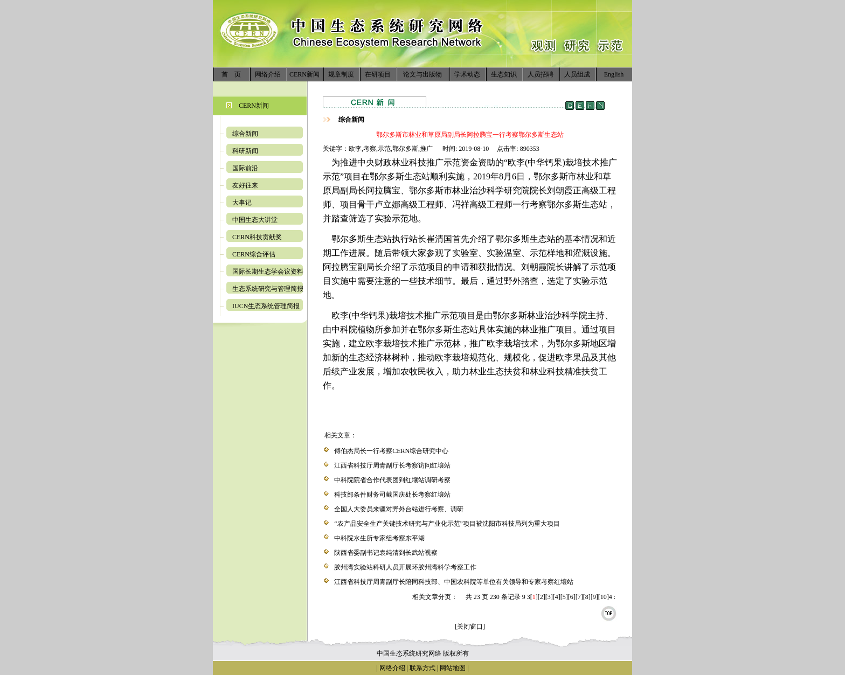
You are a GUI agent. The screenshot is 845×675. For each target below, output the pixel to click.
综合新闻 (245, 133)
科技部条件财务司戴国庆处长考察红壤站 (392, 494)
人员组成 (577, 74)
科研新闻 (245, 151)
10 (603, 597)
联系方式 (421, 668)
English (614, 74)
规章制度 (341, 74)
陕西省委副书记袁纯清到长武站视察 (386, 552)
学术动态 (467, 74)
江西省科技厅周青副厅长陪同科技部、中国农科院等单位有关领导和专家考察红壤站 (453, 582)
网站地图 (453, 668)
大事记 (242, 202)
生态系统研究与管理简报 (267, 289)
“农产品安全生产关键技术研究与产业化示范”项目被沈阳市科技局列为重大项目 (447, 523)
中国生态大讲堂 (255, 220)
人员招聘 (540, 74)
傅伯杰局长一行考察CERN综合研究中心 (391, 451)
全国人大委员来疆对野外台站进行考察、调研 (398, 509)
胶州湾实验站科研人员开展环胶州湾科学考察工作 (405, 567)
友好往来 (245, 185)
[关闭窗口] (470, 626)
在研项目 (378, 74)
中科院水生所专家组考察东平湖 (379, 538)
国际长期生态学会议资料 (267, 271)
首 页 (231, 74)
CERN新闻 (304, 74)
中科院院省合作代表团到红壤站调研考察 (392, 480)
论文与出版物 (422, 74)
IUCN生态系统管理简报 (266, 306)
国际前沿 (245, 168)
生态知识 (504, 74)
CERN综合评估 (253, 254)
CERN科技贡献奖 (257, 237)
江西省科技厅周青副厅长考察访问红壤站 (392, 465)
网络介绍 (268, 74)
